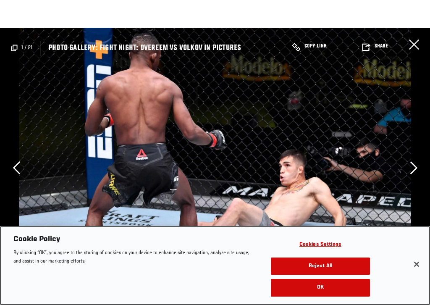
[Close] (416, 264)
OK (320, 287)
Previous (16, 168)
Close (414, 44)
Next (414, 168)
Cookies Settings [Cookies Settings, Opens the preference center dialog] (320, 244)
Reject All (320, 266)
